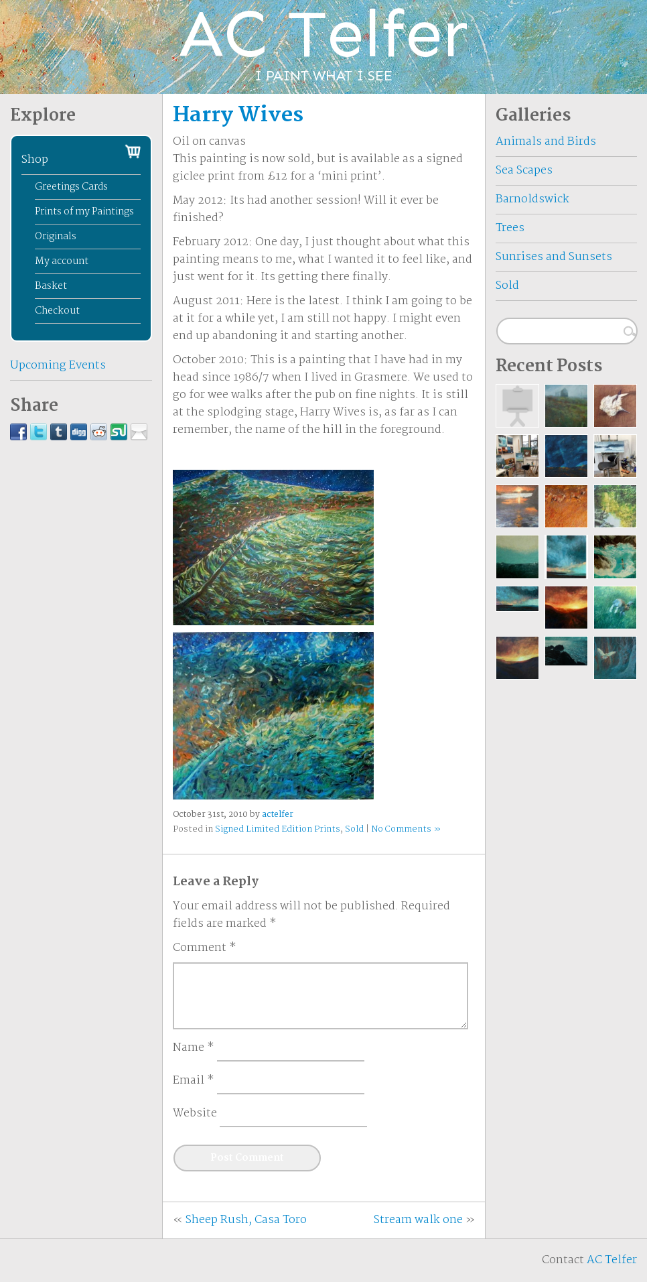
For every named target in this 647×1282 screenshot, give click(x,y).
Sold (354, 829)
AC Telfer (612, 1260)
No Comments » (406, 829)
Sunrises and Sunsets (554, 257)
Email (193, 1081)
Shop (34, 160)
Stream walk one (418, 1220)
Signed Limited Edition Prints (277, 829)
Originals (55, 237)
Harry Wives (238, 116)
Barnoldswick (532, 199)
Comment (204, 948)
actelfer (277, 815)
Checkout (57, 311)
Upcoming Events (58, 366)
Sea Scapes (524, 171)
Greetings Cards (71, 187)
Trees (510, 228)
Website (195, 1114)
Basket (51, 286)
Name (193, 1048)
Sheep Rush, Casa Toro (246, 1220)
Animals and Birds (546, 142)
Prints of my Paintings (84, 212)
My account (61, 261)
